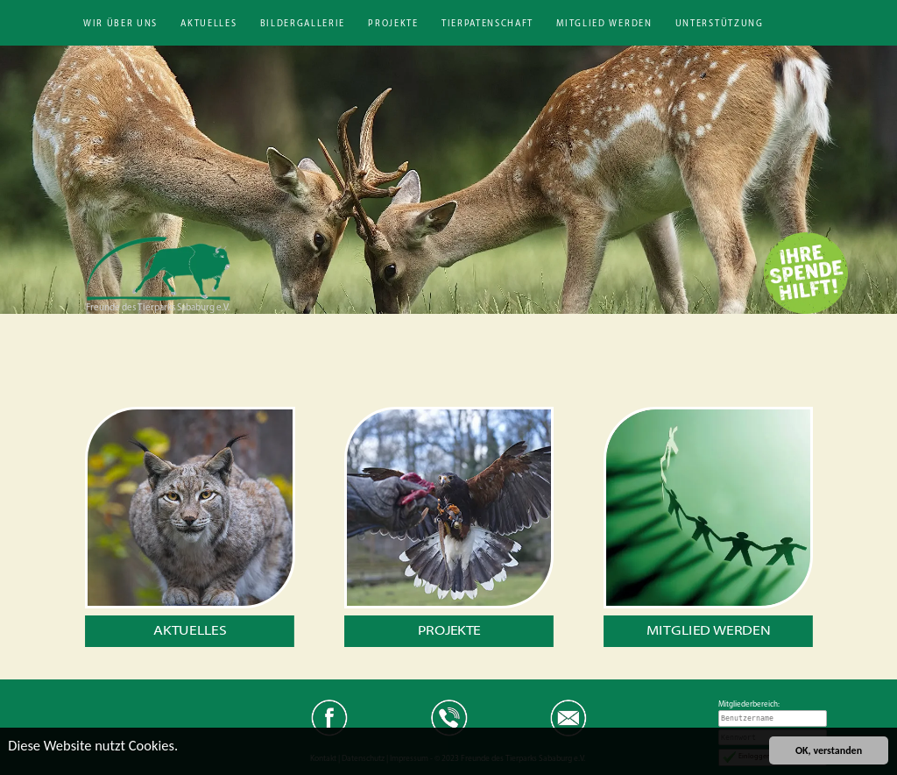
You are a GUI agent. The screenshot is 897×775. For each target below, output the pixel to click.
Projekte (393, 24)
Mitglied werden (604, 24)
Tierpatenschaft (487, 24)
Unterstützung (719, 24)
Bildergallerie (303, 24)
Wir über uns (120, 24)
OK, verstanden (828, 750)
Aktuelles (208, 24)
